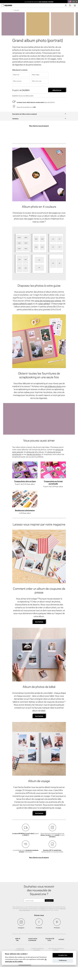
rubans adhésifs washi (23, 299)
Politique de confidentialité (19, 941)
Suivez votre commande (32, 932)
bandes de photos (34, 450)
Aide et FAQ (17, 932)
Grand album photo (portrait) (37, 40)
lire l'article (39, 618)
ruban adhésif (44, 299)
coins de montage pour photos (48, 296)
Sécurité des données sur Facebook (56, 941)
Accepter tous (62, 955)
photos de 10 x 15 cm (35, 448)
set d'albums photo (53, 382)
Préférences (63, 960)
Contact (61, 932)
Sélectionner (56, 90)
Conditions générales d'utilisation (37, 941)
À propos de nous (50, 932)
